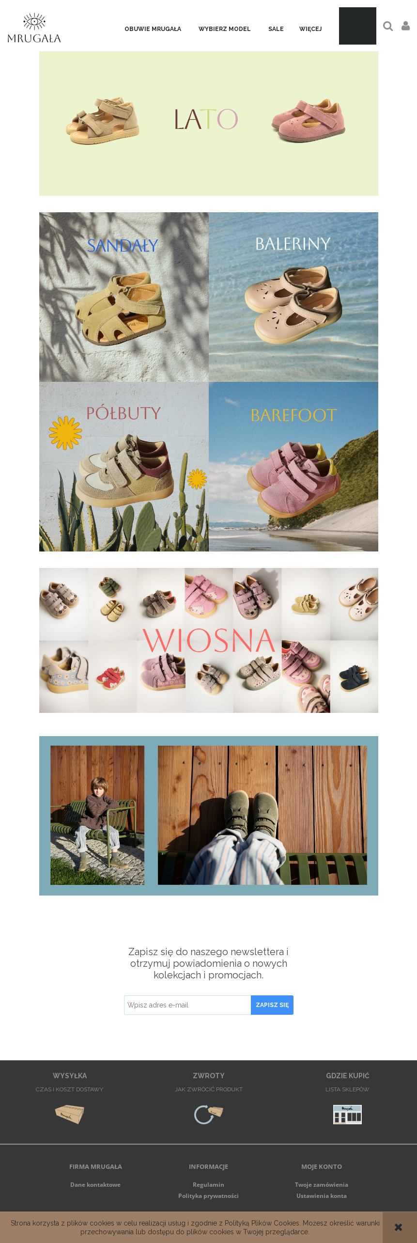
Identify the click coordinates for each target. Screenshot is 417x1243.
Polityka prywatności (208, 1196)
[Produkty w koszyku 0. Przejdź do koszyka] (357, 26)
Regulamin (208, 1184)
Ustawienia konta (321, 1196)
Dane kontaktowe (95, 1184)
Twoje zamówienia (321, 1184)
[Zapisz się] (272, 1005)
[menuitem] (153, 29)
